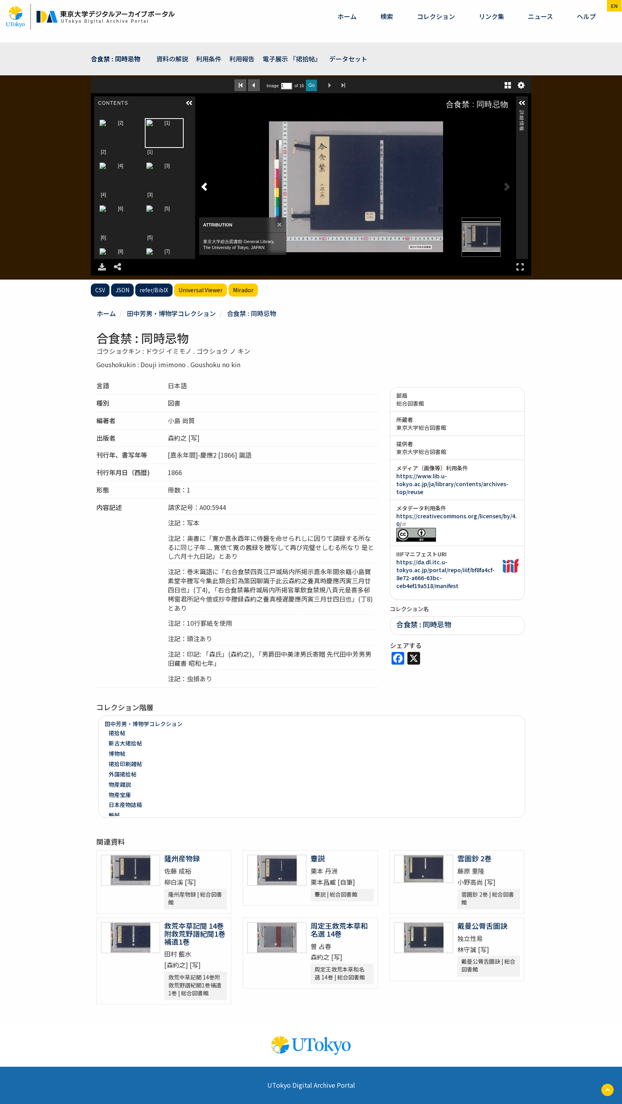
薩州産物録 (182, 858)
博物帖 (117, 753)
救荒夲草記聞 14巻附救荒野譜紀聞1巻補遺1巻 (194, 933)
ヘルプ (586, 16)
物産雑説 (120, 784)
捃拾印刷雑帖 (125, 764)
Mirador (243, 290)
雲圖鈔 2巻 (474, 858)
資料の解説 (172, 58)
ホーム (347, 16)
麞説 (318, 858)
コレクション (436, 16)
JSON (122, 290)
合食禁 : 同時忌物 (115, 58)
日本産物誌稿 (125, 805)
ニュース (540, 16)
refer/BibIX (154, 290)
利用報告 (242, 58)
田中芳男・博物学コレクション (171, 313)
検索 (386, 16)
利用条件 (208, 58)
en (614, 6)
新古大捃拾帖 (125, 743)
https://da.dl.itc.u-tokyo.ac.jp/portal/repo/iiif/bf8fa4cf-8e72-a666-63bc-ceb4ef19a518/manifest (445, 574)
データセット (348, 58)
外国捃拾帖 (122, 774)
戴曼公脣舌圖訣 (482, 925)
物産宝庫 (120, 795)
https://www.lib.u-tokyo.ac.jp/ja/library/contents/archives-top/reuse (452, 484)
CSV (100, 290)
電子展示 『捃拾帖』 (292, 58)
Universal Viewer (201, 290)
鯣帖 (114, 815)
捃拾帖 (117, 733)
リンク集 (491, 16)
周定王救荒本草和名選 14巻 (339, 929)
